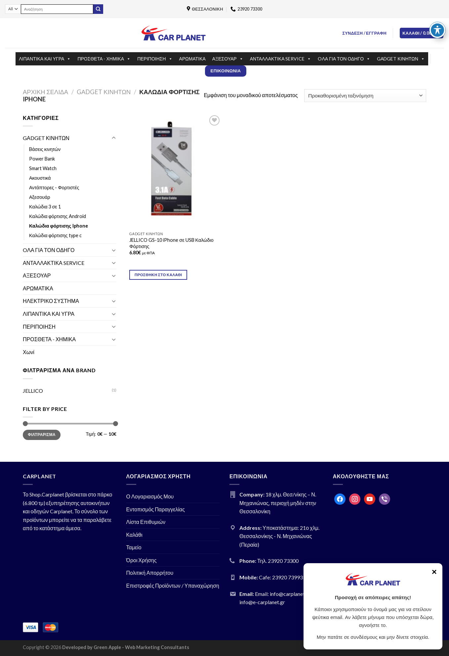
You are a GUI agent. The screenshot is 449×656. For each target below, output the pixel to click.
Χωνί (28, 352)
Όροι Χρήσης (141, 560)
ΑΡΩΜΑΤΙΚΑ (192, 58)
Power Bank (42, 159)
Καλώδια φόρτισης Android (57, 216)
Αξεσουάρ (39, 197)
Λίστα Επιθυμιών (146, 522)
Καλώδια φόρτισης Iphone (58, 226)
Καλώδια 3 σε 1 (45, 206)
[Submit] (98, 9)
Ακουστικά (40, 178)
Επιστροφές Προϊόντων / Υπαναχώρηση (173, 585)
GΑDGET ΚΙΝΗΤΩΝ (401, 58)
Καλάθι (134, 534)
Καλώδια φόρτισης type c (55, 235)
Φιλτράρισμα (42, 434)
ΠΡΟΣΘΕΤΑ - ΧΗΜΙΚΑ (104, 58)
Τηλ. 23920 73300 (278, 561)
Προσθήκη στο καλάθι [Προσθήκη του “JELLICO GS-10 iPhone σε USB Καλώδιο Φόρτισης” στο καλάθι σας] (158, 275)
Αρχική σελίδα (45, 91)
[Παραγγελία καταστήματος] (365, 95)
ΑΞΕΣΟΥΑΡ (227, 58)
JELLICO (33, 390)
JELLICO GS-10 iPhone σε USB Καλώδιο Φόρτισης (171, 243)
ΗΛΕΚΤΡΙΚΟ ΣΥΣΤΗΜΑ (51, 301)
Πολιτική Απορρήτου (150, 572)
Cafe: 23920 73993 (281, 577)
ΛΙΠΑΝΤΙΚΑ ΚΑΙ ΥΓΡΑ (45, 58)
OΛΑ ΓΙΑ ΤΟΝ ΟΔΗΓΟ (344, 58)
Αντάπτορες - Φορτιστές (54, 187)
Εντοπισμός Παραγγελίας (155, 509)
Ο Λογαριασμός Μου (150, 496)
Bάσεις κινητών (45, 149)
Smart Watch (43, 168)
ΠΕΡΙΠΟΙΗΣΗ (154, 58)
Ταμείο (134, 547)
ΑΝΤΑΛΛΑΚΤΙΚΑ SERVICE (280, 58)
